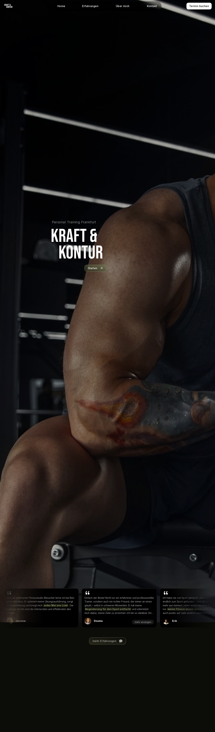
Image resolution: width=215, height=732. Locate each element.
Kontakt (152, 6)
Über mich (123, 6)
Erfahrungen (90, 6)
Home (61, 6)
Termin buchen (199, 6)
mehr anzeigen (139, 622)
